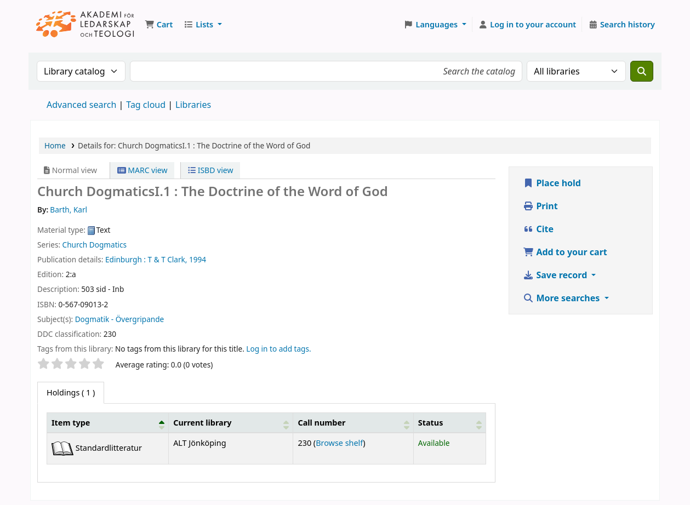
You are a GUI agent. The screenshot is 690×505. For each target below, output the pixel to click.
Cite (538, 229)
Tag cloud (146, 105)
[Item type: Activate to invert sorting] (108, 422)
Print (540, 206)
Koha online (85, 24)
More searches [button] (562, 298)
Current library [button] (202, 422)
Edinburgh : (125, 259)
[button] (158, 24)
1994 (197, 259)
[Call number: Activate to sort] (353, 422)
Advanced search (81, 105)
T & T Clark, (167, 259)
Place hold (552, 183)
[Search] (641, 71)
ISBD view (210, 170)
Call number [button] (321, 422)
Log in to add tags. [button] (278, 348)
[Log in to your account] (527, 24)
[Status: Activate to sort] (449, 422)
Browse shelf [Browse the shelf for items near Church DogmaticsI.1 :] (339, 443)
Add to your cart (565, 252)
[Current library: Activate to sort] (231, 422)
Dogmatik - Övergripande (119, 319)
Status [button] (430, 422)
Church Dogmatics (94, 244)
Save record (556, 275)
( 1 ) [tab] (71, 392)
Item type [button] (71, 422)
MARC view (142, 170)
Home (55, 145)
